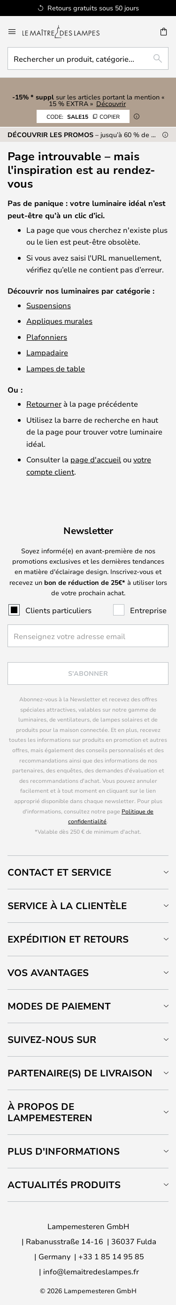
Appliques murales (59, 321)
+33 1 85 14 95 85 (111, 1256)
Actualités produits (64, 1184)
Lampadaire (47, 352)
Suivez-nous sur (52, 1039)
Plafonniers (46, 337)
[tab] (88, 872)
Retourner (43, 404)
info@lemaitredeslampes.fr (91, 1271)
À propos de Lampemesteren (50, 1112)
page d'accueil (95, 459)
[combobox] (88, 58)
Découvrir (111, 103)
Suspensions (48, 305)
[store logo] (67, 31)
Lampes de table (55, 368)
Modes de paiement (59, 1006)
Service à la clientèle (67, 905)
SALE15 (83, 116)
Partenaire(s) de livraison (80, 1073)
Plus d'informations (64, 1151)
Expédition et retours (68, 939)
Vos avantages (48, 972)
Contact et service (59, 872)
